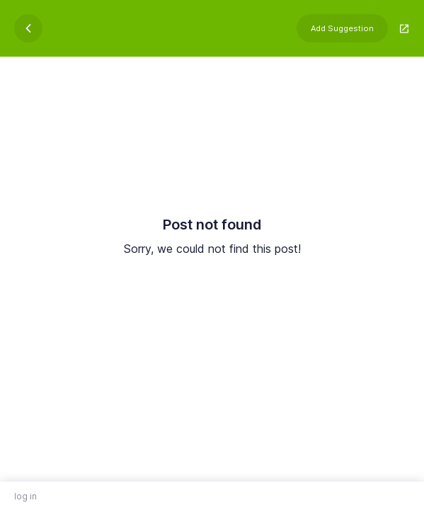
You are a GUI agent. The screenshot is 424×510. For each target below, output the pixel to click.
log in (25, 496)
